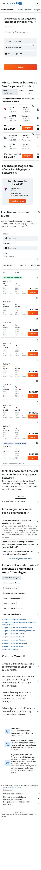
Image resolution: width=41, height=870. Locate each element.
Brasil (22, 812)
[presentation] (35, 22)
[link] (17, 201)
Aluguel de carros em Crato (12, 646)
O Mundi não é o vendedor (21, 793)
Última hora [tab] (30, 92)
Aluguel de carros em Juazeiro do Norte (17, 628)
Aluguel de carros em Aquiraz (13, 640)
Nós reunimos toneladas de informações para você (21, 798)
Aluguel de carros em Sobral (13, 637)
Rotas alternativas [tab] (10, 588)
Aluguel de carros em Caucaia (13, 634)
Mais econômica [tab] (7, 92)
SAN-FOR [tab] (20, 496)
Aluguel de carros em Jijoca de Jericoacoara (18, 631)
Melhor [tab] (21, 91)
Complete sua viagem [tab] (11, 578)
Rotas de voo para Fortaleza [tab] (13, 593)
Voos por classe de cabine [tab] (13, 608)
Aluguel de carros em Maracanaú (14, 643)
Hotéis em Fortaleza (10, 649)
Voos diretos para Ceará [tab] (12, 598)
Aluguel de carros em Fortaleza (14, 619)
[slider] (38, 259)
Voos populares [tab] (9, 603)
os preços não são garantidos (12, 787)
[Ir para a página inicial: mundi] (14, 3)
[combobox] (10, 27)
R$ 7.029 (28, 21)
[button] (3, 3)
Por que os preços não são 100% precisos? (21, 803)
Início (16, 812)
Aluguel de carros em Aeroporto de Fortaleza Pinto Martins (19, 623)
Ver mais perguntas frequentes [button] (20, 559)
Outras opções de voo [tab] (11, 583)
